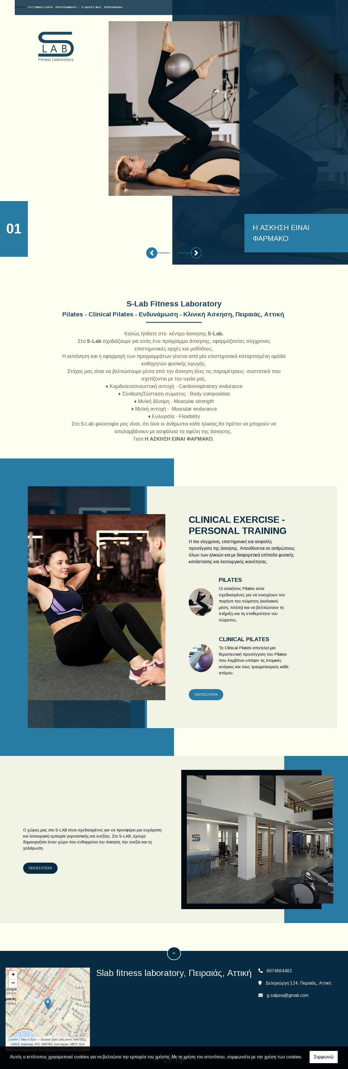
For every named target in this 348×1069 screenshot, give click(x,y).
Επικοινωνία (259, 7)
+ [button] (13, 975)
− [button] (13, 983)
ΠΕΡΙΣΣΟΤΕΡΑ (206, 695)
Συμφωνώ (324, 1057)
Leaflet (13, 1039)
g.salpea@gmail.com (287, 995)
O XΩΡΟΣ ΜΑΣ (238, 7)
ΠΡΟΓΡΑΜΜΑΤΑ (213, 7)
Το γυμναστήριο (186, 7)
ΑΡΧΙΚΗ (166, 7)
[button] (151, 252)
